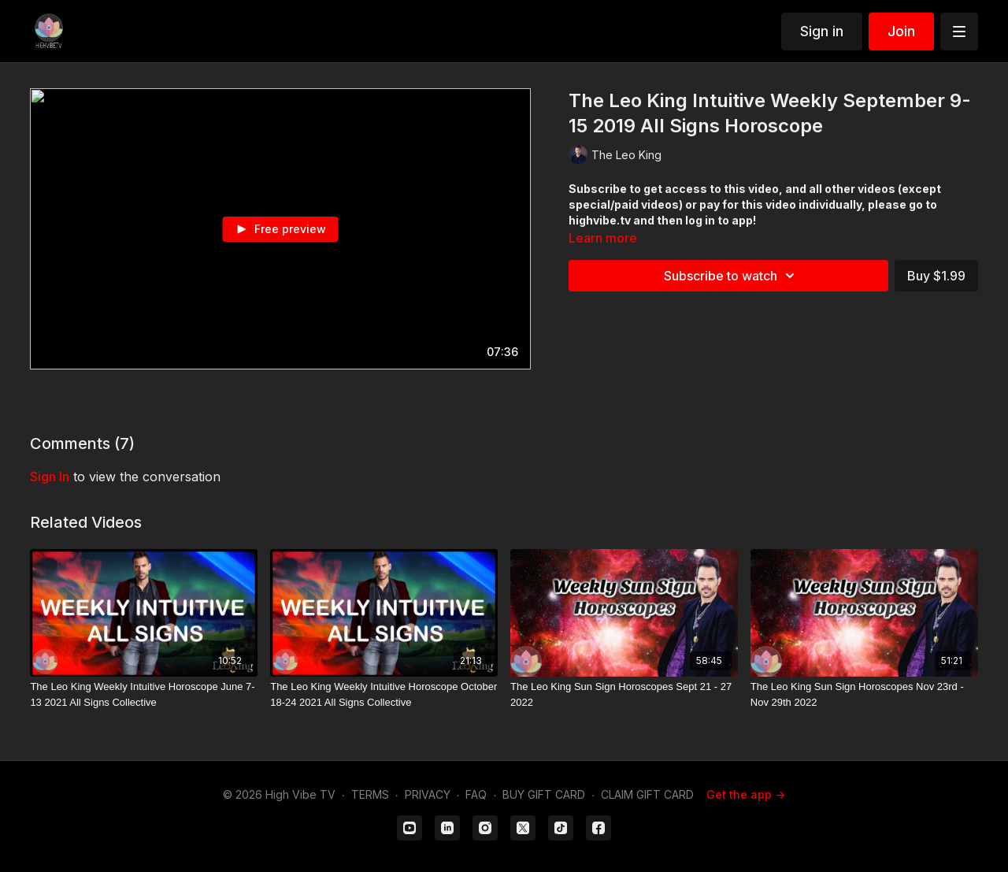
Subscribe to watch (731, 275)
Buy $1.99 (936, 276)
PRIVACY (427, 794)
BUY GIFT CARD (543, 794)
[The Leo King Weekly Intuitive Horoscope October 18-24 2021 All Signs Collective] (384, 694)
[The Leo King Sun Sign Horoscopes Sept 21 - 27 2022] (624, 694)
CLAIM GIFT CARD (647, 794)
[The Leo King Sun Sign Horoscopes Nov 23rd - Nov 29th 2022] (864, 694)
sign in (49, 476)
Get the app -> (745, 794)
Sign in (821, 31)
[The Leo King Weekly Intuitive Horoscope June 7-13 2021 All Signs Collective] (144, 694)
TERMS (370, 794)
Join (901, 31)
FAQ (476, 794)
